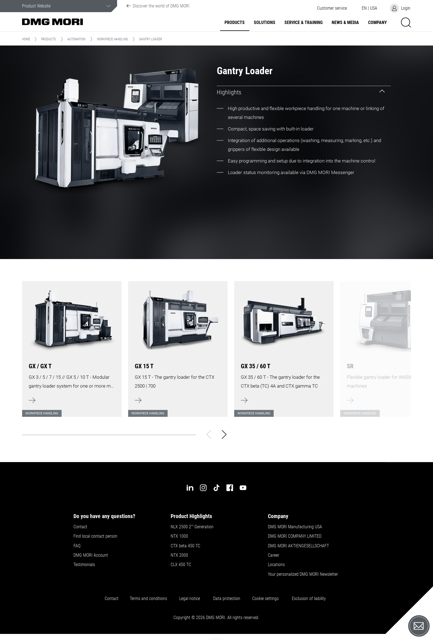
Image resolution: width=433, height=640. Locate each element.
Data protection (226, 598)
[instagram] (203, 487)
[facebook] (230, 487)
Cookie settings (266, 598)
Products (235, 22)
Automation (76, 39)
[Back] (208, 434)
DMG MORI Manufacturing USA (295, 526)
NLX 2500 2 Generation (192, 526)
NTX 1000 (179, 536)
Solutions (264, 22)
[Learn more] (72, 345)
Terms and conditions (148, 598)
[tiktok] (216, 487)
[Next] (224, 434)
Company (377, 22)
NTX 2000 (179, 555)
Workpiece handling (112, 39)
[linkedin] (190, 487)
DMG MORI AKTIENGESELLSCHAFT (298, 545)
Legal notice (190, 598)
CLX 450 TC (181, 564)
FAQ (76, 545)
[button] (332, 8)
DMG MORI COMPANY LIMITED (294, 536)
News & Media (345, 22)
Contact (80, 526)
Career (273, 555)
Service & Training (303, 22)
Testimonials (84, 564)
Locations (276, 564)
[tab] (304, 92)
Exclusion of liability (309, 598)
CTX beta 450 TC (185, 545)
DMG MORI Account (90, 555)
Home (26, 39)
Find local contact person (95, 536)
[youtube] (243, 487)
